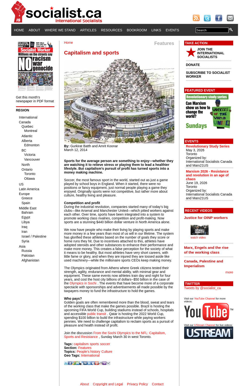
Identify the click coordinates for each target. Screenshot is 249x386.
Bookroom (137, 30)
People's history (88, 351)
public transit (96, 314)
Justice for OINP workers (206, 218)
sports (94, 344)
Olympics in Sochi (83, 283)
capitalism (81, 344)
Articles (88, 30)
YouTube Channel (204, 298)
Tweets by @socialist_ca (202, 288)
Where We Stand (60, 30)
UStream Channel (204, 325)
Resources (111, 30)
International (90, 355)
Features (84, 348)
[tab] (208, 217)
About (34, 30)
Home (19, 30)
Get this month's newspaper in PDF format (35, 99)
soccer (105, 344)
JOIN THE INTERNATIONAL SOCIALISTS (210, 53)
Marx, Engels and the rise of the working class (206, 249)
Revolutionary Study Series (208, 146)
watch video (198, 237)
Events (172, 30)
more (229, 272)
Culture (107, 351)
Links (156, 30)
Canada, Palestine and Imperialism (203, 263)
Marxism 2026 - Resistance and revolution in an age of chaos (207, 175)
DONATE (193, 65)
